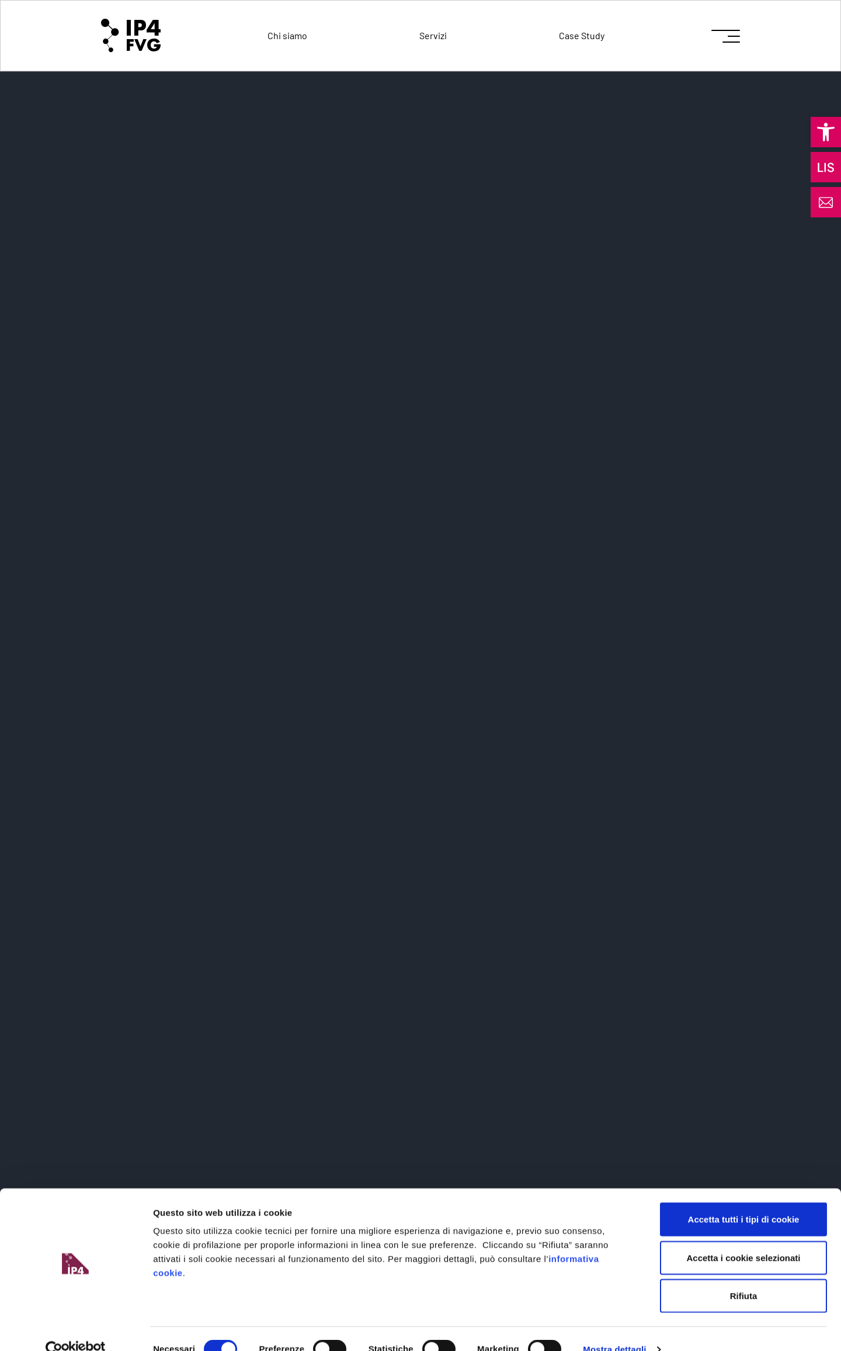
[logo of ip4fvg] (131, 36)
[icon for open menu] (725, 36)
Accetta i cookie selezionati (743, 1236)
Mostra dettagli (614, 1328)
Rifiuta (743, 1274)
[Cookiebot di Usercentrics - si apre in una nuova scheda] (76, 1328)
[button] (826, 132)
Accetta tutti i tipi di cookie (744, 1198)
